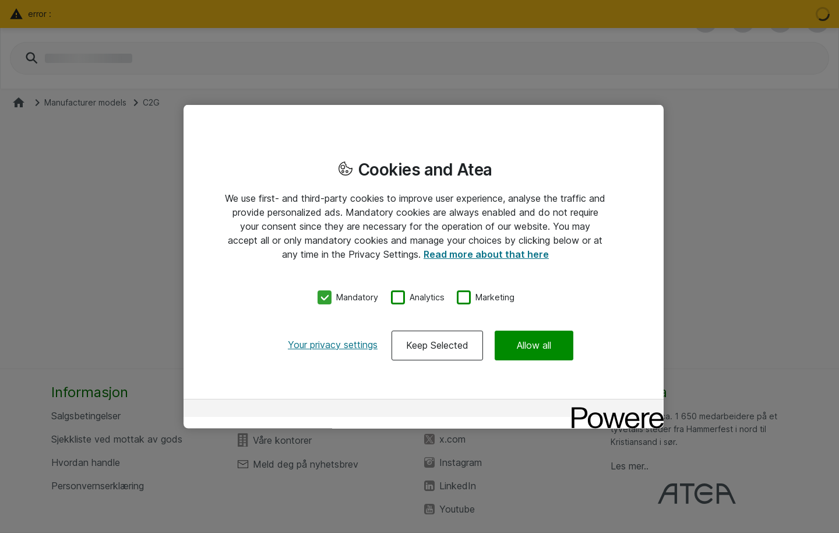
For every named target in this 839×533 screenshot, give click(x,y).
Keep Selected (437, 344)
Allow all (534, 344)
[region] (424, 267)
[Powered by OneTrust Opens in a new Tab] (613, 409)
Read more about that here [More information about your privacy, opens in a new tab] (486, 254)
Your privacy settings (333, 344)
